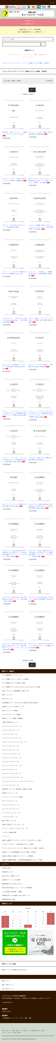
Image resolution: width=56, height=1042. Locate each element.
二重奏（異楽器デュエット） (10, 722)
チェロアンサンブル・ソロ (10, 734)
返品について (27, 1030)
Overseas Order (6, 868)
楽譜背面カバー (43, 54)
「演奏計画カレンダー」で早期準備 (28, 29)
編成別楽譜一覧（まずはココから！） (13, 883)
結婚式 (36, 54)
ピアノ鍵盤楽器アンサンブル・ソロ (12, 675)
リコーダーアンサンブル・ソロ (11, 813)
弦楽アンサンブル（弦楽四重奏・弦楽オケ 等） (16, 691)
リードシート (6, 836)
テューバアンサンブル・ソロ (10, 785)
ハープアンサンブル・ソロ (10, 816)
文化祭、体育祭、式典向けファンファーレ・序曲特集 (17, 856)
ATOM (19, 1032)
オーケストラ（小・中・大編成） (11, 714)
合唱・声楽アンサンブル (9, 820)
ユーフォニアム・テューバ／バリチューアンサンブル (17, 781)
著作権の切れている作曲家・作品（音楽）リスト (16, 895)
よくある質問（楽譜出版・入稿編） (12, 891)
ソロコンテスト (27, 54)
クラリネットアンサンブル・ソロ (11, 757)
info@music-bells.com (8, 1005)
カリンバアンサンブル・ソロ (10, 809)
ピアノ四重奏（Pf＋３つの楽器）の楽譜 (13, 683)
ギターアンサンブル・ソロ (10, 801)
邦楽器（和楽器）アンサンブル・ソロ (13, 824)
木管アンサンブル (7, 698)
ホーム (4, 63)
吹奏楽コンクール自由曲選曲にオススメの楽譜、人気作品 (19, 852)
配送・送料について (18, 1030)
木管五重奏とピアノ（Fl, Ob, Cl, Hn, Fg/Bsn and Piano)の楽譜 (20, 702)
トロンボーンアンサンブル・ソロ (11, 773)
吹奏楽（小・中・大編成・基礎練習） (13, 718)
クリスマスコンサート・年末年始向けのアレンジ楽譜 (17, 844)
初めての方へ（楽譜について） (11, 876)
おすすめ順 (7, 81)
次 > (32, 90)
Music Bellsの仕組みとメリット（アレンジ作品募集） (17, 887)
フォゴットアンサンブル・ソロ (11, 753)
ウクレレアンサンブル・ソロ (10, 805)
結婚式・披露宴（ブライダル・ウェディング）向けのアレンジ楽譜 (21, 840)
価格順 (13, 81)
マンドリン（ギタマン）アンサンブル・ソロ (15, 828)
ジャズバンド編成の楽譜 (9, 832)
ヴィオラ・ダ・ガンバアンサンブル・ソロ (14, 742)
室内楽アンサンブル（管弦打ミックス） (13, 706)
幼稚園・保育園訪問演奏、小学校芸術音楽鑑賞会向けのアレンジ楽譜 (22, 860)
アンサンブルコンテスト (15, 54)
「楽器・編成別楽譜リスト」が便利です (28, 32)
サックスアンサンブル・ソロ (10, 761)
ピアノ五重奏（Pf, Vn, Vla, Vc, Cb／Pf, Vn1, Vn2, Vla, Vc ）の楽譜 (21, 687)
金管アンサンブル (7, 695)
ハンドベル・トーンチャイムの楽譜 (12, 797)
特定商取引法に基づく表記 (37, 1030)
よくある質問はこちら (28, 24)
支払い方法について (7, 1030)
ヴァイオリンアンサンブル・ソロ (11, 726)
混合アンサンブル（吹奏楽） (10, 710)
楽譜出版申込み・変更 (8, 899)
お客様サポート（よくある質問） (11, 880)
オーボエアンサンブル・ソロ (10, 750)
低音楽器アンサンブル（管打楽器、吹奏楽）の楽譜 (17, 789)
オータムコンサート (28, 57)
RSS (15, 1032)
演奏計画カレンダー (8, 872)
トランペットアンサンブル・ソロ (11, 765)
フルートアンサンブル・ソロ (10, 746)
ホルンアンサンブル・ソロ (10, 769)
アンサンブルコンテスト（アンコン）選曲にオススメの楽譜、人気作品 (28, 63)
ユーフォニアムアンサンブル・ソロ (12, 777)
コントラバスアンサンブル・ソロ (11, 738)
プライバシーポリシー (7, 1032)
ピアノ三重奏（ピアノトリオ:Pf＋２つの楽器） (15, 679)
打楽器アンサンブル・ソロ (10, 793)
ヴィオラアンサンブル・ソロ (10, 730)
